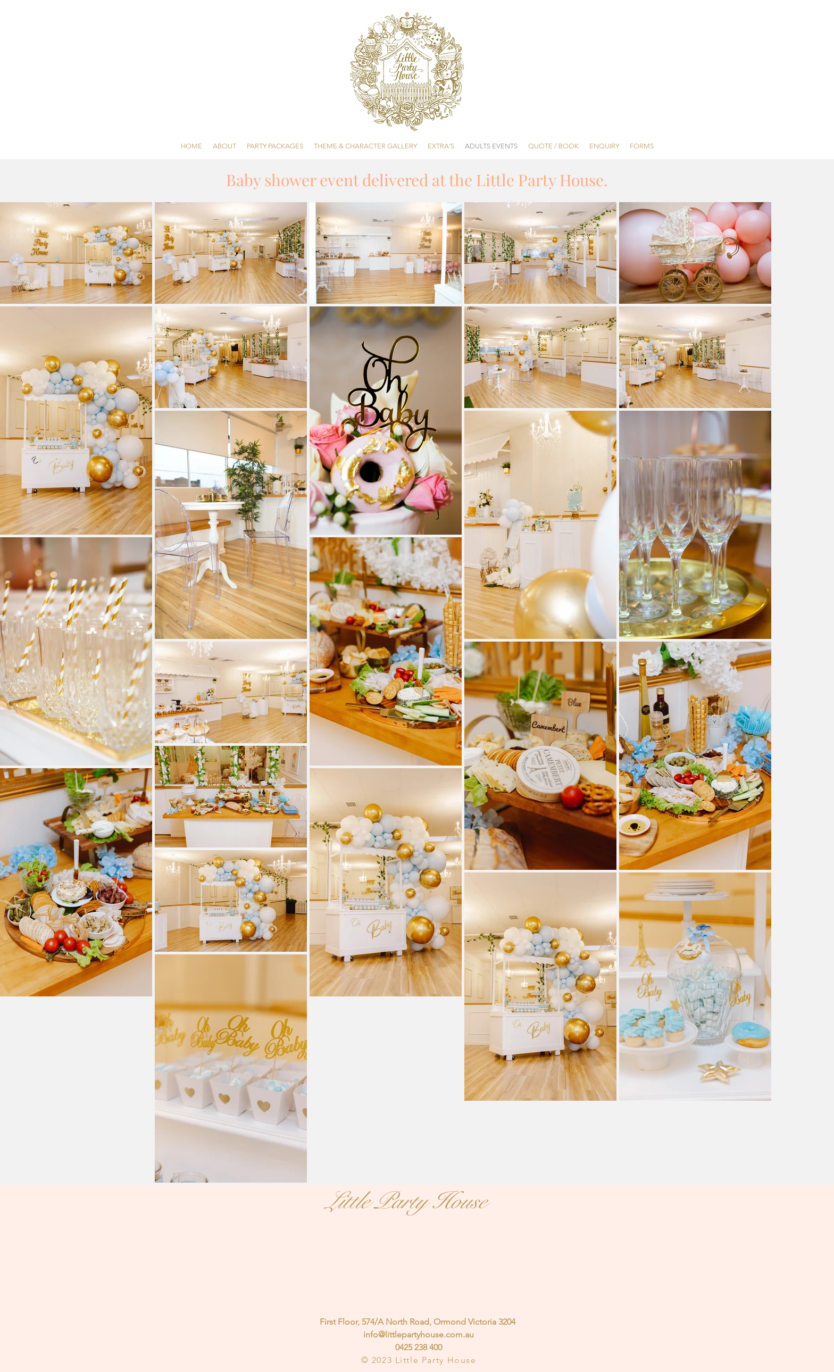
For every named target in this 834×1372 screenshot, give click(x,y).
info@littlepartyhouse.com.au (418, 1334)
